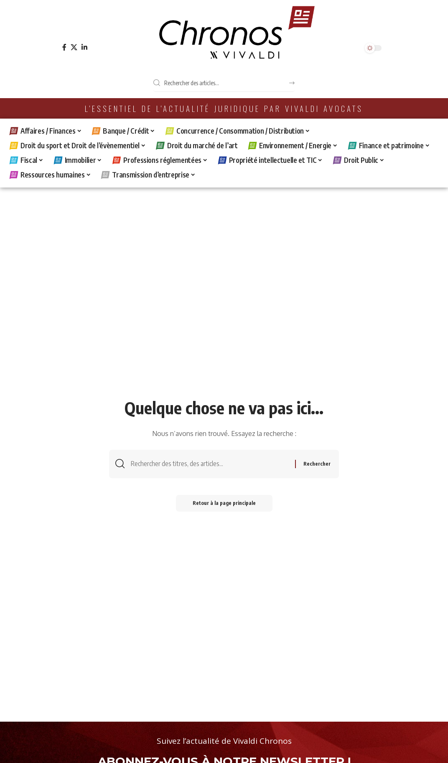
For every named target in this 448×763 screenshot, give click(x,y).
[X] (74, 47)
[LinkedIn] (84, 47)
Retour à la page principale (224, 503)
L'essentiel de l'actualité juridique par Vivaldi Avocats (224, 108)
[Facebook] (64, 47)
